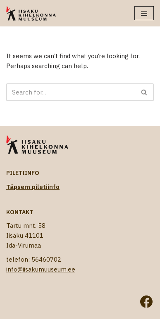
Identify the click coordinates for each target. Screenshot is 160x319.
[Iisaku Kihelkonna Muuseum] (31, 13)
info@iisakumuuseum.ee (40, 269)
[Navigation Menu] (144, 13)
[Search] (70, 92)
